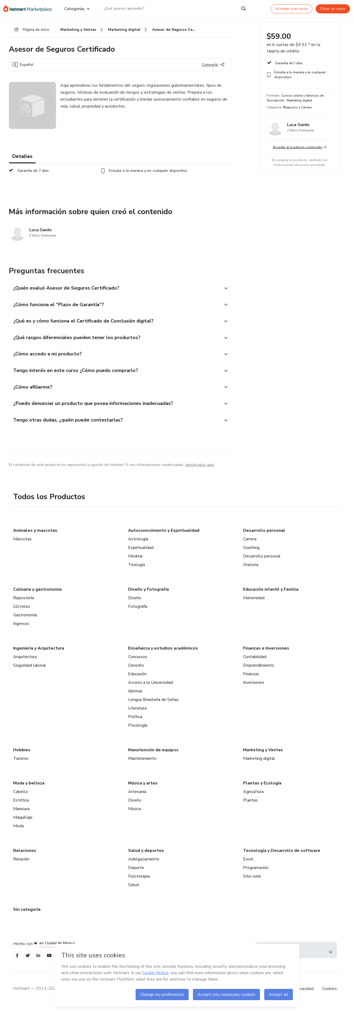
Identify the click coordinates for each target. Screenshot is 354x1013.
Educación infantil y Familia (271, 596)
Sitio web (252, 883)
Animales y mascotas (35, 537)
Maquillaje (22, 824)
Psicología (137, 732)
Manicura (21, 815)
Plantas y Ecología (262, 790)
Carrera (249, 546)
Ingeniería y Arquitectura (38, 655)
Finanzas (251, 681)
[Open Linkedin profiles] (42, 963)
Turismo (20, 765)
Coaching (251, 554)
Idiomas (135, 698)
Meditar (135, 563)
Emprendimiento (258, 672)
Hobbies (22, 757)
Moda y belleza (28, 790)
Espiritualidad (141, 554)
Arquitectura (25, 663)
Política (135, 723)
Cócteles (21, 613)
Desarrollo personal (264, 537)
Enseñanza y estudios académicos (163, 655)
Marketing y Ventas (263, 757)
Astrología (138, 546)
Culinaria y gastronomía (37, 596)
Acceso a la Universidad (150, 689)
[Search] (243, 8)
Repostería (23, 605)
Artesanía (137, 798)
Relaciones (24, 857)
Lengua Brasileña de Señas (153, 706)
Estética (21, 807)
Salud (133, 891)
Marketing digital (259, 765)
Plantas (250, 807)
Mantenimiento (142, 765)
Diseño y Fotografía (148, 596)
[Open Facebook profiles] (18, 963)
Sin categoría (26, 916)
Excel (248, 866)
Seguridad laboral (29, 672)
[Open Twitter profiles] (29, 963)
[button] (114, 290)
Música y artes (143, 790)
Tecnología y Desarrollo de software (281, 857)
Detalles (22, 158)
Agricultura (253, 798)
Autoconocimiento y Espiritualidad (163, 537)
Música (134, 815)
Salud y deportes (146, 857)
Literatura (137, 715)
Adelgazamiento (143, 866)
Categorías (76, 9)
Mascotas (22, 546)
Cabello (20, 798)
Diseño (134, 605)
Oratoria (250, 571)
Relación (21, 866)
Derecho (136, 672)
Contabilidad (254, 663)
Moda (18, 833)
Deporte (136, 874)
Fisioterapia (139, 883)
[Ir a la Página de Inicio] (29, 8)
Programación (256, 874)
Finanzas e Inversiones (266, 655)
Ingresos (21, 630)
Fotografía (137, 613)
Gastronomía (25, 622)
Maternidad (253, 605)
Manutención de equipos (153, 757)
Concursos (137, 663)
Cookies (329, 997)
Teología (136, 571)
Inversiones (253, 689)
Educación (137, 681)
